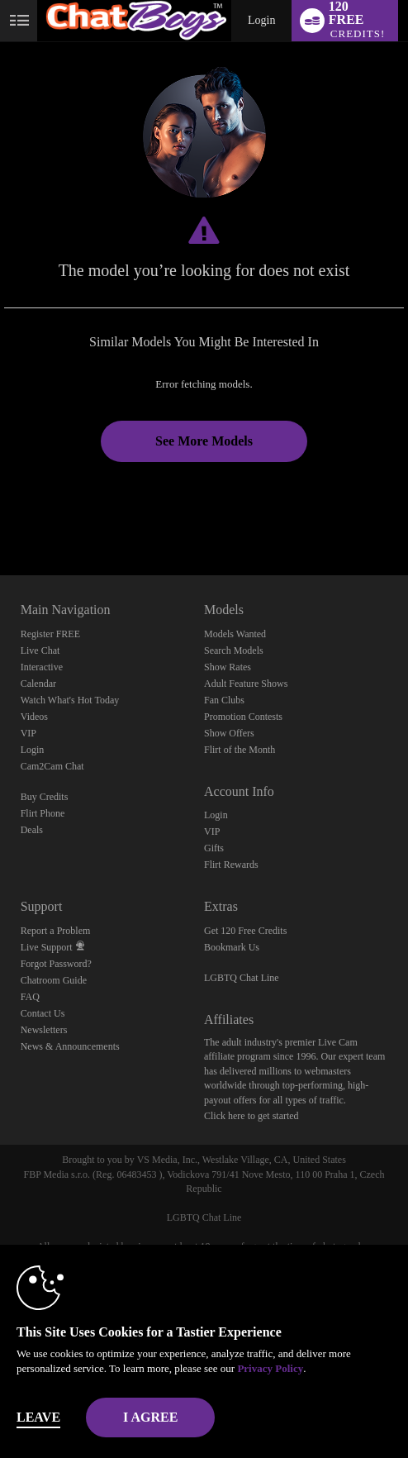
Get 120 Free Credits (245, 930)
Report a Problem (56, 930)
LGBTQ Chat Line (241, 978)
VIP (28, 733)
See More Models (204, 441)
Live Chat (40, 650)
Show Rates (227, 667)
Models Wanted (235, 634)
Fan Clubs (224, 700)
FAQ (30, 997)
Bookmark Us (231, 947)
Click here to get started (251, 1116)
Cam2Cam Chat (52, 766)
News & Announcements (70, 1046)
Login (261, 20)
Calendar (38, 683)
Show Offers (229, 733)
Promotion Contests (243, 716)
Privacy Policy (270, 1368)
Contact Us (43, 1013)
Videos (34, 716)
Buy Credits (45, 797)
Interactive (42, 667)
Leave (38, 1417)
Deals (32, 830)
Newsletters (44, 1030)
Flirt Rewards (231, 864)
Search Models (233, 650)
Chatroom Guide (54, 980)
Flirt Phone (43, 813)
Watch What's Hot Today (70, 700)
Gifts (214, 848)
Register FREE (50, 634)
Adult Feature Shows (245, 683)
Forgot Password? (56, 964)
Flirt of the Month (239, 749)
